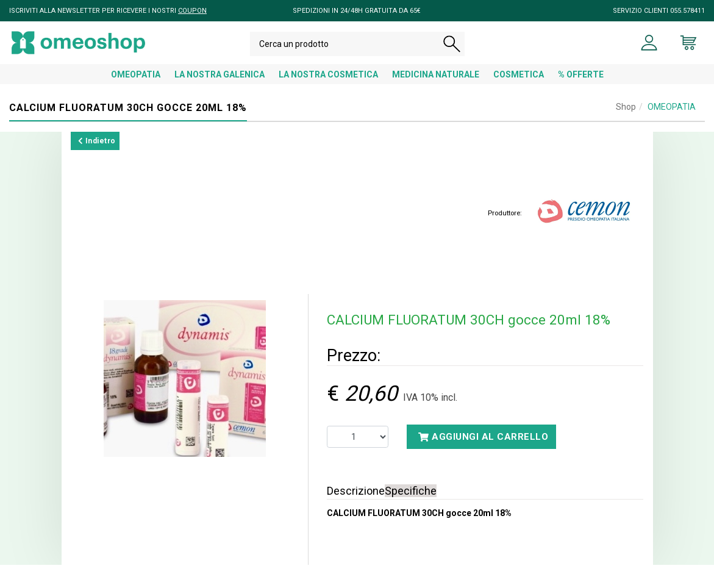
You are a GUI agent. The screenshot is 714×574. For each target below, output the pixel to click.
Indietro (97, 150)
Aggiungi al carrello (483, 445)
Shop (626, 116)
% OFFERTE (581, 83)
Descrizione (356, 499)
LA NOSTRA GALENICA (219, 83)
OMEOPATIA (135, 83)
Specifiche (411, 499)
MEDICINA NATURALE (435, 83)
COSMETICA (518, 83)
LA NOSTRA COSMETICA (328, 83)
